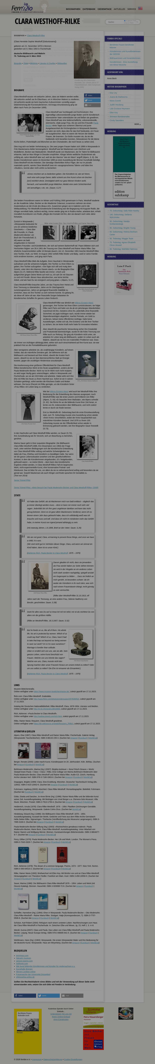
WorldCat (93, 738)
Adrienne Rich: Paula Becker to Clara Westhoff (48, 553)
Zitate (25, 63)
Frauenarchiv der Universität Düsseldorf (33, 974)
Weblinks (34, 63)
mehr (136, 124)
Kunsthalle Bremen (24, 969)
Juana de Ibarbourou (119, 97)
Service (131, 9)
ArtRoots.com (22, 963)
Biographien (73, 9)
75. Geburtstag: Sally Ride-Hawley (124, 211)
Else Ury (113, 93)
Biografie (18, 63)
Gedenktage (104, 9)
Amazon (73, 738)
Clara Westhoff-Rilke (36, 35)
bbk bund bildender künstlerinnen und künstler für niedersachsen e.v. (45, 966)
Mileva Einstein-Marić (84, 303)
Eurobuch (83, 738)
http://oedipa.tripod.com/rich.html (48, 716)
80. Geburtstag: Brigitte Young (123, 228)
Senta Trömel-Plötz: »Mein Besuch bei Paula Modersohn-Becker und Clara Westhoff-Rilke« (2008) (56, 487)
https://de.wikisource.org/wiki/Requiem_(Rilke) (53, 724)
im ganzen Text (130, 20)
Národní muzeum (23, 958)
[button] (92, 95)
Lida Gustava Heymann (120, 108)
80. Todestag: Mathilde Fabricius (123, 249)
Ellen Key (114, 112)
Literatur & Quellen (47, 63)
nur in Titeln (128, 23)
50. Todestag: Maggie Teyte (121, 238)
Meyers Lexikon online (25, 972)
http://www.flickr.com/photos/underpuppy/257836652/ (56, 699)
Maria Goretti (115, 101)
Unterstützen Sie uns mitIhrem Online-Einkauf (61, 1016)
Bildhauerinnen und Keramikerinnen (125, 58)
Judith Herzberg (116, 105)
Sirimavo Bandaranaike (120, 116)
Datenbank (89, 9)
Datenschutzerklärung (52, 1059)
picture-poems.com (24, 961)
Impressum (37, 1059)
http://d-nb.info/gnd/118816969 (47, 709)
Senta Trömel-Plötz (22, 480)
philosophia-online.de (25, 977)
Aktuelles (119, 9)
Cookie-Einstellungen (73, 1059)
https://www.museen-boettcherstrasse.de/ (51, 691)
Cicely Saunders (117, 120)
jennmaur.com (22, 955)
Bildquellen (62, 63)
